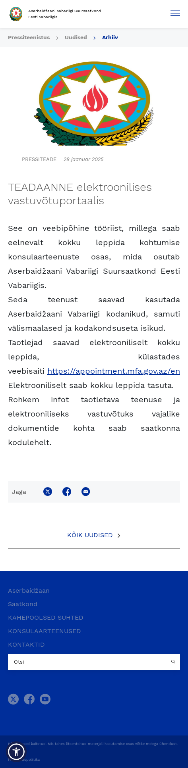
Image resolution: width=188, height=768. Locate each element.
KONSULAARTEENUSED (44, 631)
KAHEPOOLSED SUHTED (45, 617)
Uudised (76, 37)
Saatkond (22, 604)
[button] (16, 751)
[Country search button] (174, 662)
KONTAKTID (26, 644)
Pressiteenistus (29, 37)
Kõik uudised (90, 535)
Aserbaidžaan (29, 590)
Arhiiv (110, 37)
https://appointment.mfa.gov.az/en (113, 371)
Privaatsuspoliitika (24, 760)
